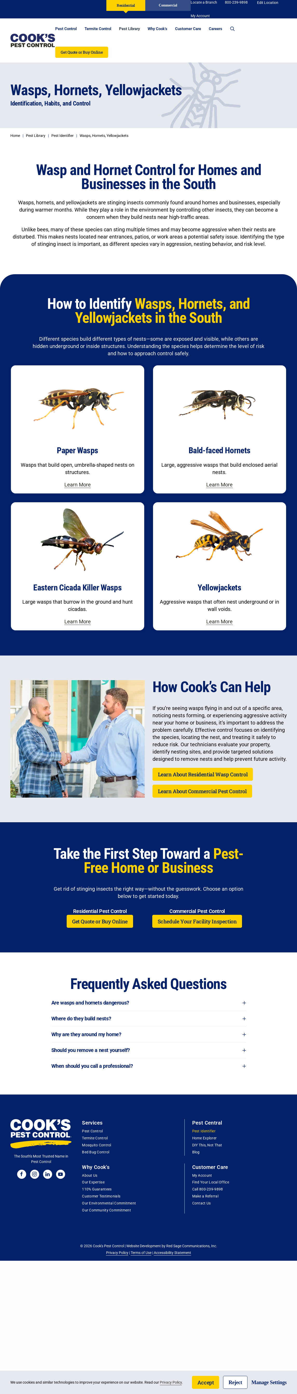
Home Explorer (204, 1138)
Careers (215, 28)
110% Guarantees (97, 1189)
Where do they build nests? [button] (148, 1018)
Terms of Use (141, 1253)
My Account (202, 1175)
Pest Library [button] (129, 28)
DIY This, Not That (207, 1145)
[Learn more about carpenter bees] (77, 429)
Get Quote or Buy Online (82, 52)
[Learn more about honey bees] (220, 429)
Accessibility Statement (172, 1253)
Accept (205, 1382)
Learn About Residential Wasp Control (203, 774)
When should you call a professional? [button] (148, 1066)
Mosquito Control (96, 1145)
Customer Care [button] (188, 28)
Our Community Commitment (106, 1210)
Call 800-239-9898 (207, 1189)
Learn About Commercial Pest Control (202, 791)
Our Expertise (93, 1182)
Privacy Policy (117, 1253)
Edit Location (267, 3)
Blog (196, 1152)
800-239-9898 (236, 2)
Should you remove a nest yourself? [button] (148, 1050)
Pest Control (92, 1131)
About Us (89, 1175)
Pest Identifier (204, 1131)
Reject (235, 1382)
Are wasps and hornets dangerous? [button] (148, 1003)
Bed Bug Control (95, 1152)
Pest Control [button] (66, 28)
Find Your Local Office (210, 1182)
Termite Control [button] (98, 28)
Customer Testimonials (101, 1196)
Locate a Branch (204, 2)
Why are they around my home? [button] (148, 1034)
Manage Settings (269, 1382)
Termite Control (95, 1138)
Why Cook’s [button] (157, 28)
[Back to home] (32, 40)
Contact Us (201, 1203)
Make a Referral (205, 1196)
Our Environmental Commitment (109, 1203)
